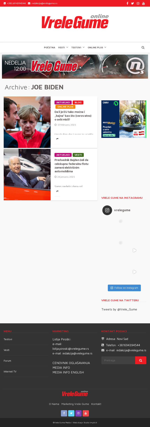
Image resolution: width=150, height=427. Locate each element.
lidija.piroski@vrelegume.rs (71, 348)
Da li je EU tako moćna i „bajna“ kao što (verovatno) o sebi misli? (72, 115)
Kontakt (96, 403)
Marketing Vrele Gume (75, 403)
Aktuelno (63, 102)
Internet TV (10, 371)
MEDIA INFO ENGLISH (68, 372)
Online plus (95, 47)
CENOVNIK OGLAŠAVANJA (71, 363)
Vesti (61, 47)
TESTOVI (76, 47)
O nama (54, 403)
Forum (7, 360)
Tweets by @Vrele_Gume (119, 309)
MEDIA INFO (61, 367)
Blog (78, 102)
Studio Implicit (90, 422)
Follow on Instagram (124, 287)
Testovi (8, 339)
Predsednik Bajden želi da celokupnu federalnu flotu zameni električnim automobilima (71, 165)
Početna (49, 47)
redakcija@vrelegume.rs (77, 353)
